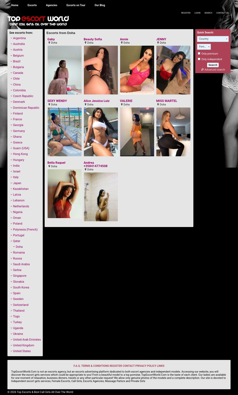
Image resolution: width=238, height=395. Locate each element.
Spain (16, 293)
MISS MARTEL (166, 100)
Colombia (19, 90)
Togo (16, 316)
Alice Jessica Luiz (97, 100)
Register (186, 13)
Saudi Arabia (21, 264)
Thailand (18, 310)
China (17, 84)
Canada (18, 73)
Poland (17, 223)
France (17, 119)
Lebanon (19, 200)
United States (22, 351)
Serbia (17, 270)
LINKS (160, 366)
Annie (124, 39)
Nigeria (17, 212)
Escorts (32, 5)
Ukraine (18, 334)
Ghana (17, 136)
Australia (19, 44)
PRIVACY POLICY (145, 366)
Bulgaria (18, 67)
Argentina (19, 38)
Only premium (208, 53)
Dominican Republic (26, 108)
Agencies (51, 5)
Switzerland (20, 305)
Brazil (16, 61)
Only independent (210, 59)
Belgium (18, 55)
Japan (17, 183)
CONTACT (129, 366)
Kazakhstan (20, 189)
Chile (16, 78)
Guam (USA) (21, 148)
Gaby (51, 39)
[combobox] (213, 39)
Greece (17, 142)
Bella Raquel (56, 162)
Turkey (17, 322)
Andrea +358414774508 (95, 164)
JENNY (161, 39)
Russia (17, 258)
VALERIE (126, 100)
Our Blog (100, 5)
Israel (16, 171)
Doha (19, 247)
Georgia (18, 125)
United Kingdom (23, 345)
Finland (18, 113)
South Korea (21, 287)
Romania (19, 252)
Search (208, 13)
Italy (16, 177)
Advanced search (213, 69)
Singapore (19, 276)
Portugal (18, 235)
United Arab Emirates (27, 339)
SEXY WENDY (57, 100)
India (16, 165)
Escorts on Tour (76, 5)
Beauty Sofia (93, 39)
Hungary (18, 160)
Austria (17, 49)
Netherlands (21, 206)
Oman (17, 218)
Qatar (16, 241)
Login (197, 13)
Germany (19, 131)
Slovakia (18, 281)
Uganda (18, 328)
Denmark (19, 102)
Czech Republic (23, 96)
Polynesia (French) (25, 229)
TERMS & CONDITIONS (95, 366)
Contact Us (222, 13)
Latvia (17, 194)
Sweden (18, 299)
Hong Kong (20, 154)
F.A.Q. (77, 366)
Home (14, 5)
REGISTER (116, 366)
